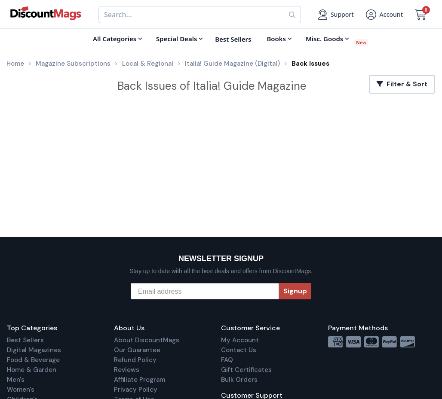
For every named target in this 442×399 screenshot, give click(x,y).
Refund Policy (135, 360)
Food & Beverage (33, 360)
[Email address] (205, 291)
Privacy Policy (135, 389)
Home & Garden (31, 369)
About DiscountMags (146, 340)
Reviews (126, 369)
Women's (20, 389)
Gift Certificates (246, 369)
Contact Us (238, 350)
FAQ (227, 360)
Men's (16, 379)
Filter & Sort (402, 84)
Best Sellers (25, 340)
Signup (295, 290)
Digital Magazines (34, 350)
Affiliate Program (139, 379)
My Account (240, 340)
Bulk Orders (239, 379)
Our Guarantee (137, 350)
